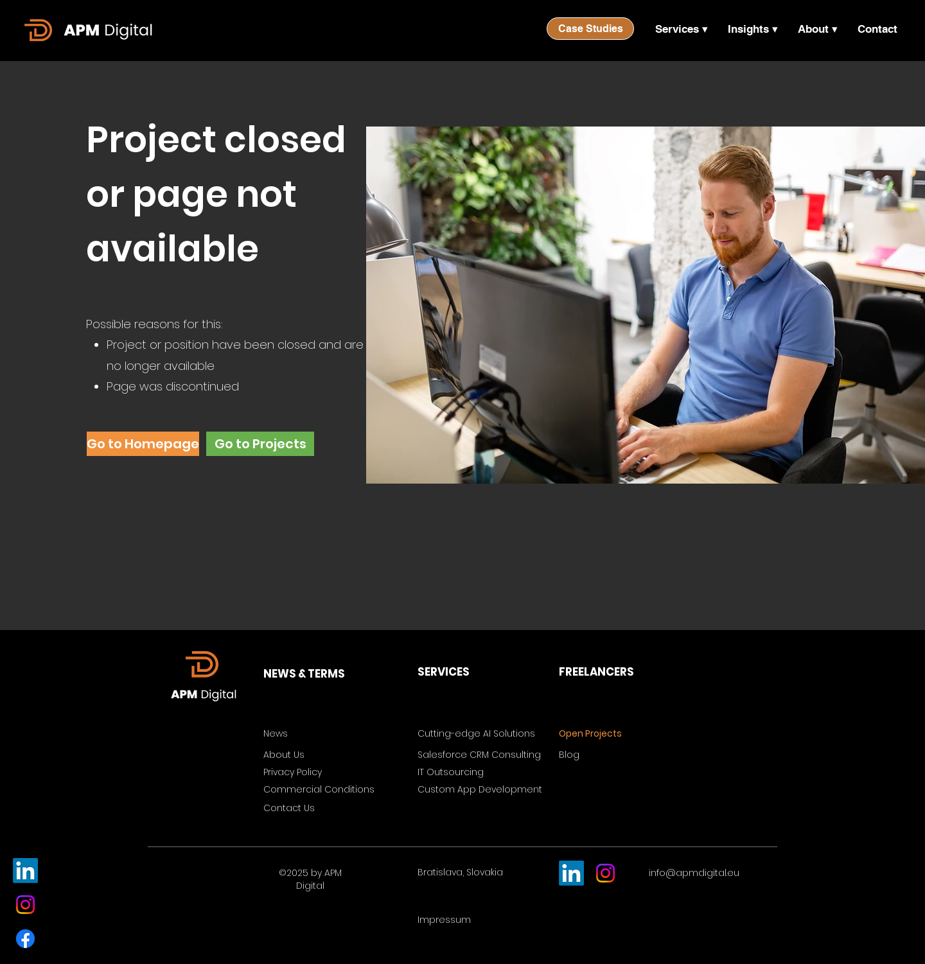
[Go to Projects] (260, 444)
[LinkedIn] (25, 870)
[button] (681, 29)
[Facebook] (25, 938)
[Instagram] (25, 904)
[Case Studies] (590, 28)
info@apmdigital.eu (694, 872)
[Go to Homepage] (143, 444)
